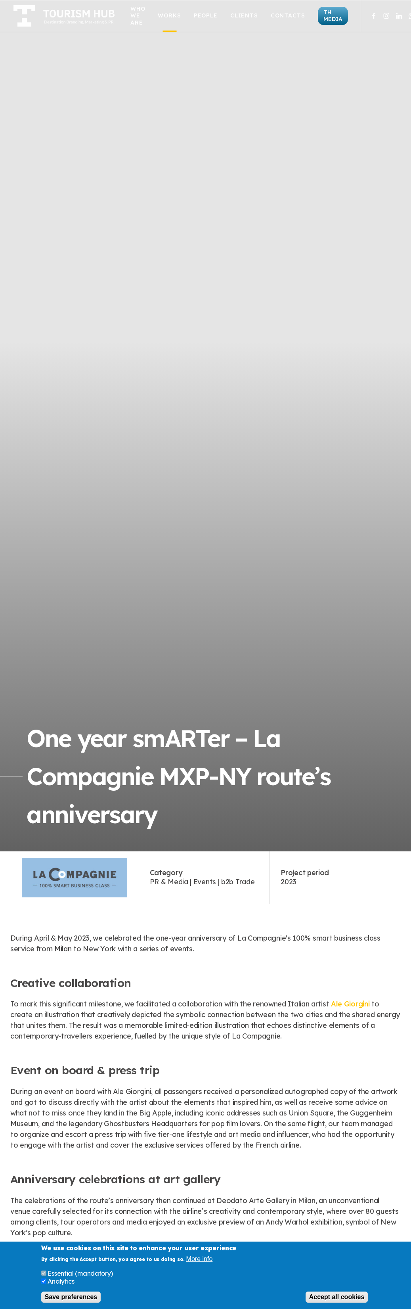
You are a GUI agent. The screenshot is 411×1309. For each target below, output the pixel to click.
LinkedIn (399, 16)
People (206, 15)
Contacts (288, 15)
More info (199, 1259)
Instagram (386, 16)
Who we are (137, 16)
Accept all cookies (337, 1297)
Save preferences (71, 1297)
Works (169, 15)
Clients (244, 15)
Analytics (61, 1281)
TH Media (332, 16)
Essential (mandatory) (80, 1273)
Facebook (374, 16)
